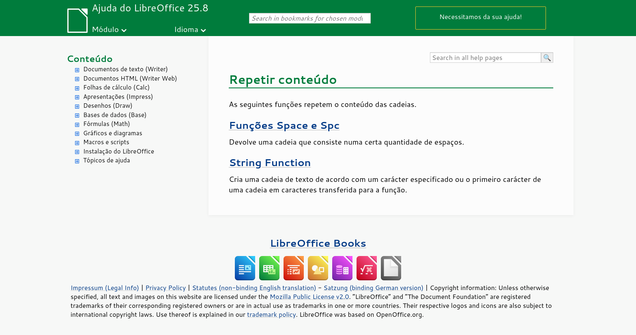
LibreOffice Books (318, 243)
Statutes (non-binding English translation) (254, 287)
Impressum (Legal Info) (105, 287)
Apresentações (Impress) (118, 96)
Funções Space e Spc (284, 125)
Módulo (105, 28)
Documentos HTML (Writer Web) (130, 78)
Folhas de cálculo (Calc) (116, 87)
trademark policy (271, 314)
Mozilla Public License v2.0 (309, 296)
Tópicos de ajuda (106, 160)
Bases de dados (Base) (114, 115)
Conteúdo (90, 58)
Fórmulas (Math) (106, 123)
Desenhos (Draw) (108, 105)
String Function (270, 162)
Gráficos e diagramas (112, 133)
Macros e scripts (106, 142)
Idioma (186, 28)
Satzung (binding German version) (374, 287)
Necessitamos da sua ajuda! (480, 16)
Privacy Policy (165, 287)
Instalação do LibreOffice (118, 151)
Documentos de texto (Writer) (125, 69)
